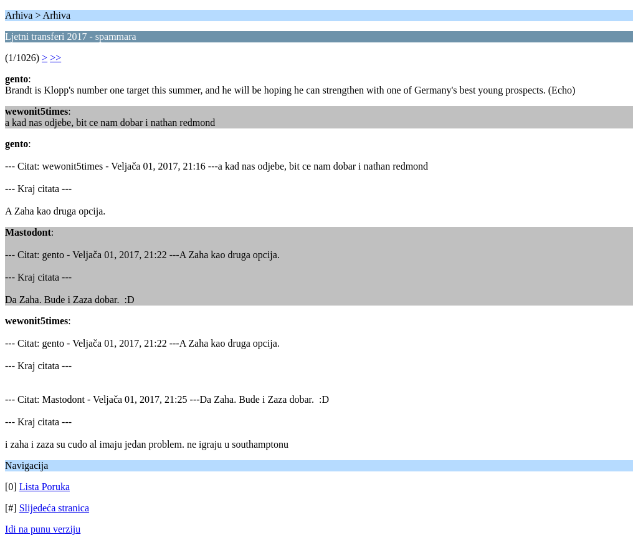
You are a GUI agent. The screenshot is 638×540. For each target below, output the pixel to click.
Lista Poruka (44, 486)
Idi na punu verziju (42, 529)
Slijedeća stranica (54, 508)
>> (55, 57)
